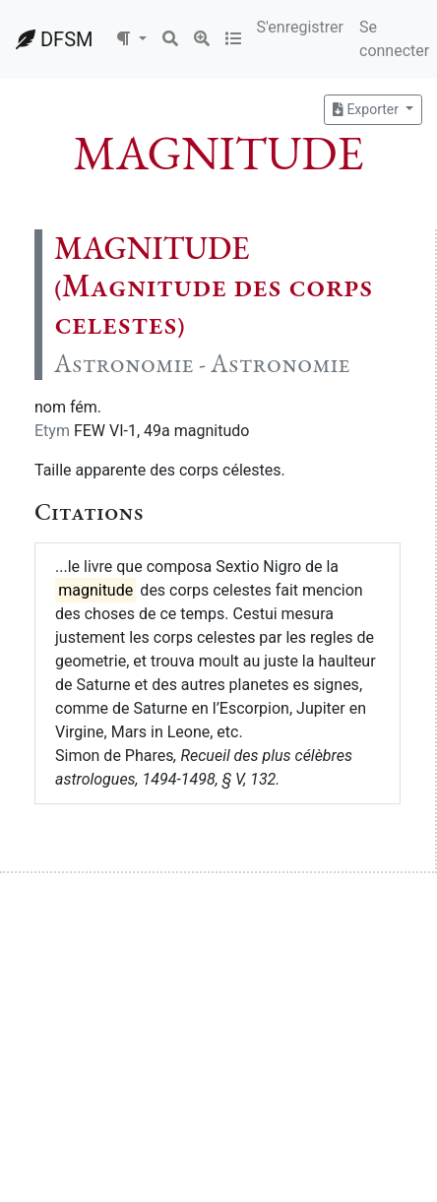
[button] (131, 39)
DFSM (54, 39)
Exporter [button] (367, 109)
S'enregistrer (300, 27)
